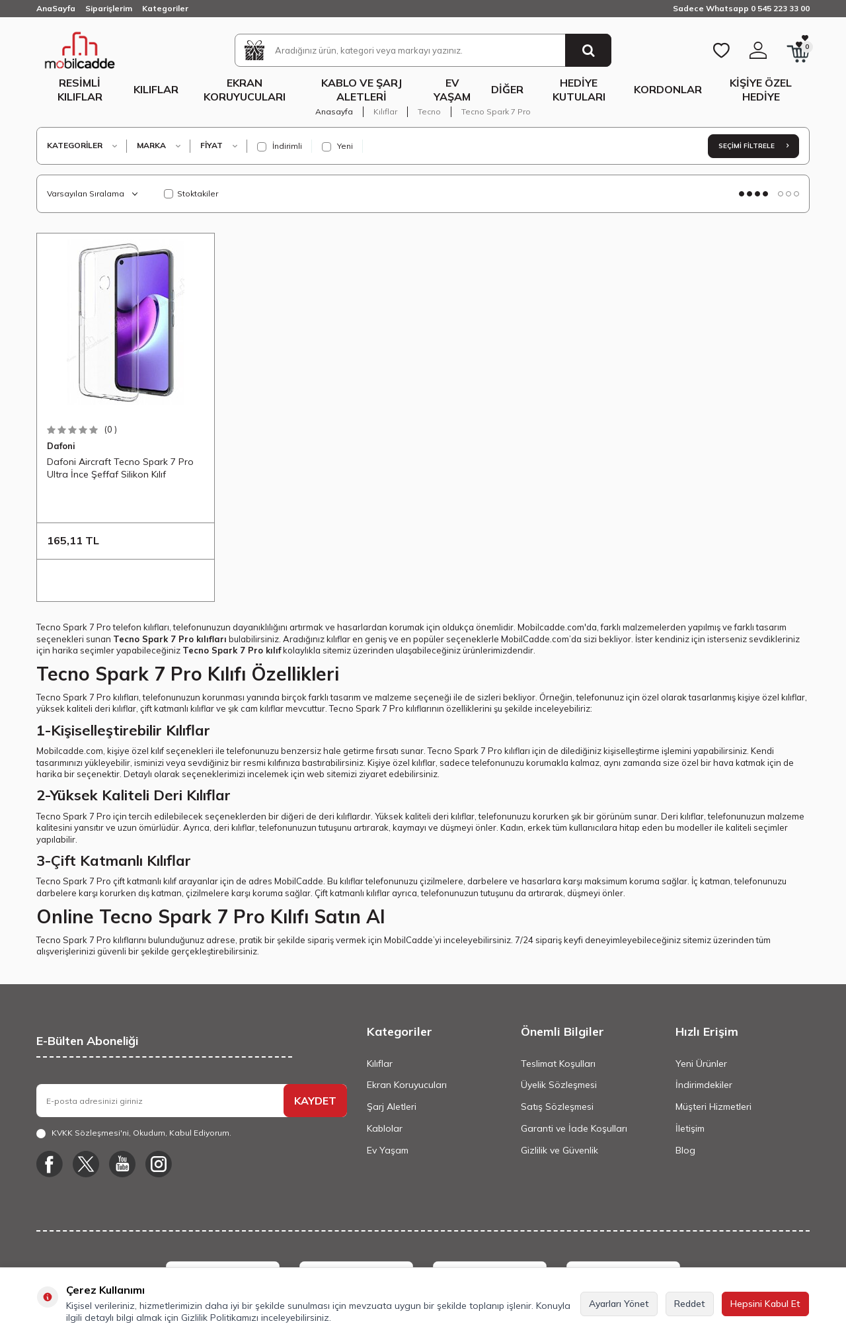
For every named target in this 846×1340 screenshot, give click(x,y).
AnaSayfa (55, 8)
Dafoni (61, 445)
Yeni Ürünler (701, 1063)
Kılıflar (156, 89)
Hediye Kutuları (579, 89)
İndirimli (279, 146)
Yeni (337, 146)
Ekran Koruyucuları (245, 89)
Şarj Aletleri (391, 1106)
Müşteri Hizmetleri (713, 1106)
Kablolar (385, 1128)
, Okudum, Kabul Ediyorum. (133, 1133)
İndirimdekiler (703, 1085)
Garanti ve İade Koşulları (574, 1128)
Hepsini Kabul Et (765, 1304)
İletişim (690, 1128)
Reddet (689, 1304)
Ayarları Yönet (619, 1304)
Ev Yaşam (452, 89)
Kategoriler (165, 8)
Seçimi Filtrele (753, 146)
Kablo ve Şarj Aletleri (361, 89)
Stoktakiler (191, 193)
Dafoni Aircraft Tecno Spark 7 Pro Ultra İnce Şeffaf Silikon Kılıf (120, 468)
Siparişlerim (108, 8)
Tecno (429, 111)
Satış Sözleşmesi (557, 1106)
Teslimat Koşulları (558, 1063)
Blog (685, 1150)
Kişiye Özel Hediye (761, 89)
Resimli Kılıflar (80, 89)
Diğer (507, 89)
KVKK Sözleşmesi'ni (90, 1133)
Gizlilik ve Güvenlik (559, 1150)
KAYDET (315, 1100)
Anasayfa (334, 111)
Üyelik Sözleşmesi (559, 1085)
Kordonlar (668, 89)
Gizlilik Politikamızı (219, 1317)
